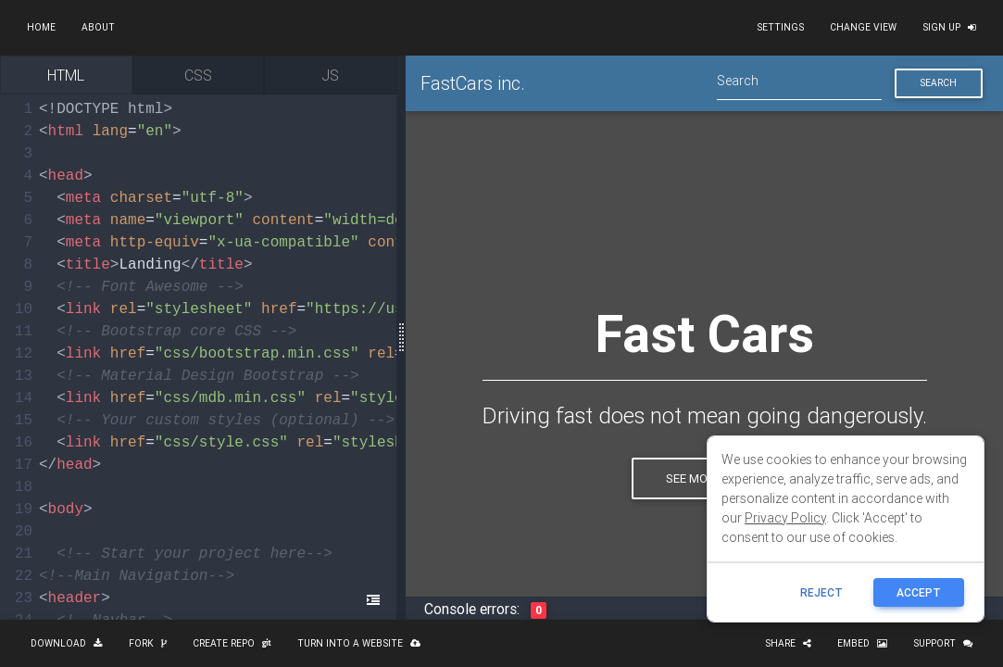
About (98, 27)
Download (67, 643)
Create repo (232, 643)
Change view (863, 27)
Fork (148, 643)
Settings (780, 27)
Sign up (949, 27)
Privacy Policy (785, 518)
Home (41, 27)
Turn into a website (358, 643)
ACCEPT (918, 592)
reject (821, 592)
